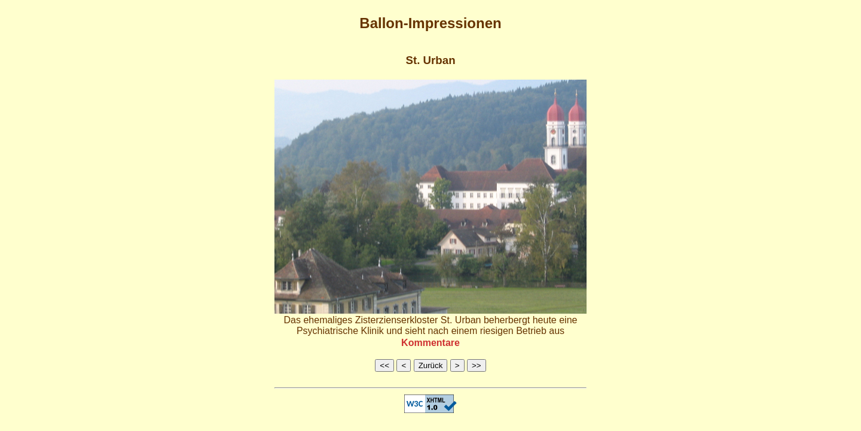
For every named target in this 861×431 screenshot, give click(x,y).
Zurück (431, 365)
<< (384, 365)
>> (476, 365)
